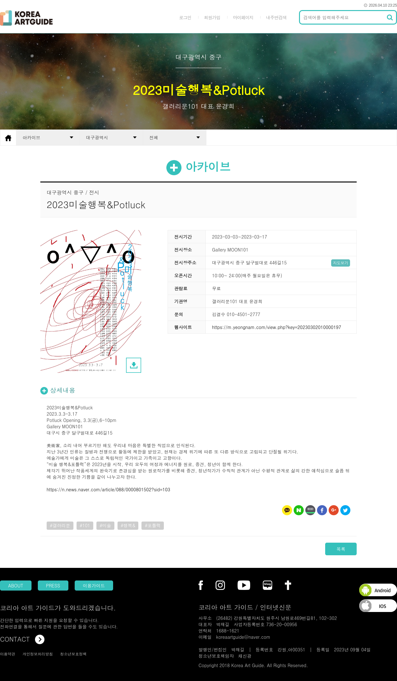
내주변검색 (276, 17)
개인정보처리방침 (37, 653)
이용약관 (7, 653)
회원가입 (212, 17)
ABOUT (15, 585)
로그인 (185, 17)
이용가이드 (94, 585)
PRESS (53, 585)
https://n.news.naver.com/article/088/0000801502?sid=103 (108, 489)
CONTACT (22, 638)
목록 (341, 549)
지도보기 (340, 262)
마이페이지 (243, 17)
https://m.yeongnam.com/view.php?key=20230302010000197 (276, 327)
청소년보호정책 (73, 653)
